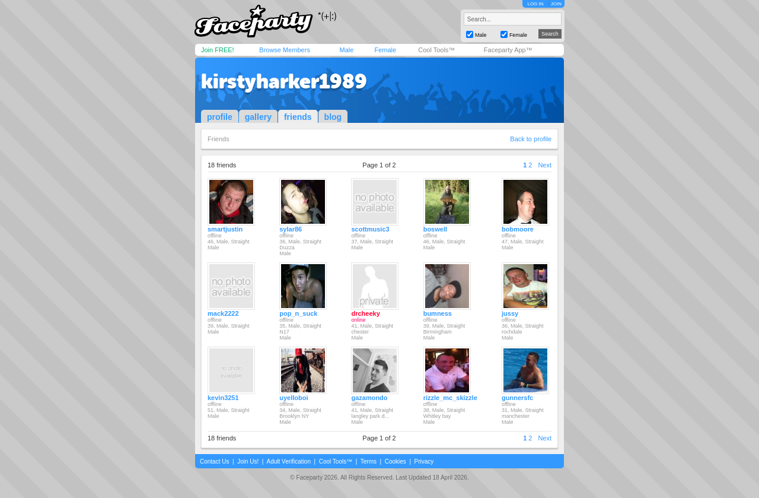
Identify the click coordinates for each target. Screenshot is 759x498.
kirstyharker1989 (284, 81)
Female (385, 49)
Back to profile (530, 138)
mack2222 (223, 313)
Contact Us (214, 461)
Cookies (395, 461)
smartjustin (225, 229)
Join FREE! (217, 49)
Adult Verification (288, 461)
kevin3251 (223, 397)
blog (333, 117)
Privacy (424, 461)
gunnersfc (517, 397)
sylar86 (290, 229)
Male (346, 49)
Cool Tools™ (436, 49)
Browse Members (284, 49)
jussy (510, 313)
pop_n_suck (298, 313)
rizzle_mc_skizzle (450, 397)
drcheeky (365, 313)
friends (298, 117)
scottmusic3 (370, 229)
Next (544, 165)
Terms (369, 461)
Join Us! (248, 461)
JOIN (556, 4)
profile (219, 117)
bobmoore (518, 229)
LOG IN (535, 4)
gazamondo (369, 397)
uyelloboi (293, 397)
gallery (258, 117)
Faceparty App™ (508, 49)
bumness (437, 313)
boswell (435, 229)
